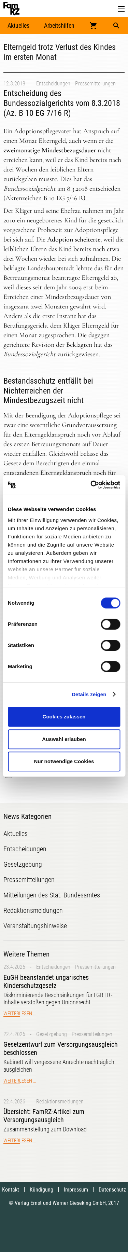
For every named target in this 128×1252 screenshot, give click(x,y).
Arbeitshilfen (59, 25)
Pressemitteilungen (95, 83)
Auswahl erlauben (64, 739)
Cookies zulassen (64, 716)
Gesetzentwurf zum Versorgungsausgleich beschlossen (60, 1048)
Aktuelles (18, 25)
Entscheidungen (53, 83)
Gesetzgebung (51, 1034)
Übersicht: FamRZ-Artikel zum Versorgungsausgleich (43, 1115)
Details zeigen (89, 694)
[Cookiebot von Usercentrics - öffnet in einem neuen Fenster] (91, 485)
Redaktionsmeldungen (60, 1101)
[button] (121, 9)
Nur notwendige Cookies (64, 761)
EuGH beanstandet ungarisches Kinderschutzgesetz (46, 981)
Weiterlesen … (19, 1013)
